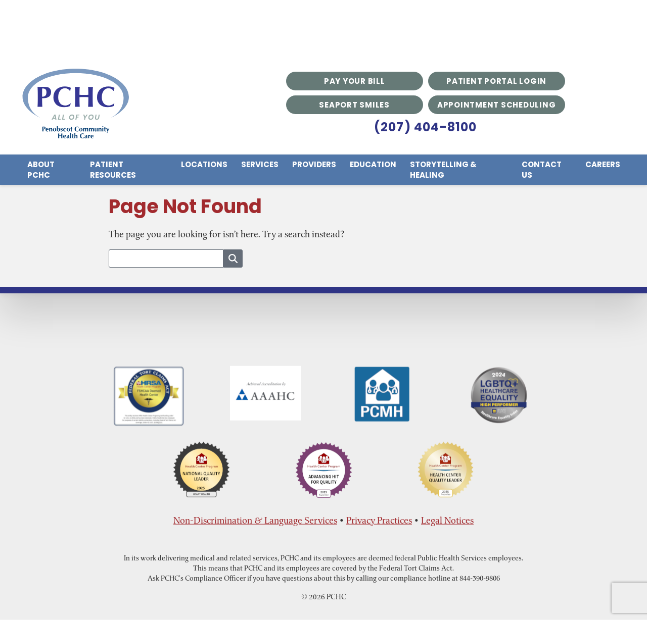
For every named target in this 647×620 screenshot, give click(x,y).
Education (373, 164)
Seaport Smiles (354, 104)
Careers (602, 164)
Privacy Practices (379, 520)
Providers (314, 164)
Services (260, 164)
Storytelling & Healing (443, 169)
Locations (204, 164)
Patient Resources (113, 169)
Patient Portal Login (496, 81)
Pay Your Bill (354, 81)
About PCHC (41, 169)
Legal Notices (447, 520)
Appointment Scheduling (496, 104)
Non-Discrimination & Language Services (255, 520)
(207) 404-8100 (425, 127)
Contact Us (542, 169)
